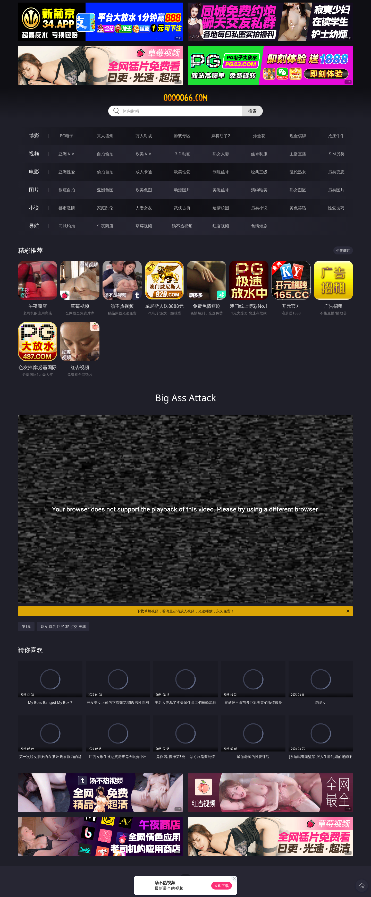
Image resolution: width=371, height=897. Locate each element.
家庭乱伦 (105, 208)
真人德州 (105, 136)
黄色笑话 (298, 208)
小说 (34, 207)
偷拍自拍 (105, 172)
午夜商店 (105, 226)
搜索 (252, 111)
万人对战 (144, 136)
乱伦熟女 (298, 172)
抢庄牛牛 (336, 136)
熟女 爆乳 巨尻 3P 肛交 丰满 (63, 626)
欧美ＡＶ (144, 154)
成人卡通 (144, 172)
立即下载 (221, 885)
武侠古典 (182, 208)
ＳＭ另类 (336, 154)
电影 (34, 171)
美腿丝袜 (221, 190)
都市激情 (66, 208)
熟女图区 (298, 190)
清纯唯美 (259, 190)
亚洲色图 (105, 190)
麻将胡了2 (220, 136)
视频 (34, 153)
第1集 (26, 626)
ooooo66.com (185, 98)
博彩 (34, 135)
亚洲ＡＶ (66, 154)
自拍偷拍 (105, 154)
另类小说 (259, 208)
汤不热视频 (182, 226)
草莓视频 (144, 226)
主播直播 (298, 154)
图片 (34, 189)
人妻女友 (144, 208)
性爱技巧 (336, 208)
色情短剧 (259, 226)
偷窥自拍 (66, 190)
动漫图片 (182, 190)
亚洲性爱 (66, 172)
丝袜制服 (259, 154)
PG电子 (66, 136)
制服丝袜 (221, 172)
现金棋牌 (298, 136)
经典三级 (259, 172)
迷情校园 (221, 208)
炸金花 (259, 136)
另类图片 (336, 190)
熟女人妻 (221, 154)
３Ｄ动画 (182, 154)
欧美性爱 (182, 172)
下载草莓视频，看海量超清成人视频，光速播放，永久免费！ (243, 611)
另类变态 (336, 172)
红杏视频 (221, 226)
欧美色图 (144, 190)
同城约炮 (66, 226)
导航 (34, 225)
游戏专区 (182, 136)
